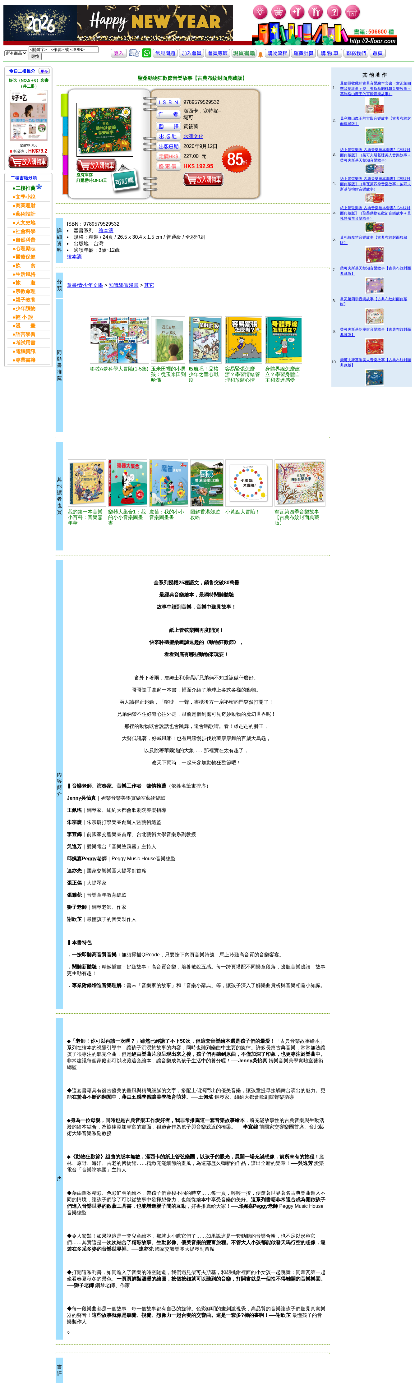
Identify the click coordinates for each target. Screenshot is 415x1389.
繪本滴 (106, 230)
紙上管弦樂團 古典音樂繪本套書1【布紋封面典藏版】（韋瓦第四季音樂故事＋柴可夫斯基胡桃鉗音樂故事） (375, 184)
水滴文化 (193, 136)
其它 (149, 285)
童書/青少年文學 (85, 285)
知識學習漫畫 (124, 285)
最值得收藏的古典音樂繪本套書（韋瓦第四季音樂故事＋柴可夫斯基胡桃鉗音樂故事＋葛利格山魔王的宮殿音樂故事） (375, 88)
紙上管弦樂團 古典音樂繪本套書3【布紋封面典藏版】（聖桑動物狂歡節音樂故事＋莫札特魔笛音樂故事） (375, 213)
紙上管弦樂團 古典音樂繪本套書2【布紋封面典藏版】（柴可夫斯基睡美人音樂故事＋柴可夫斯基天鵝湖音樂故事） (375, 155)
